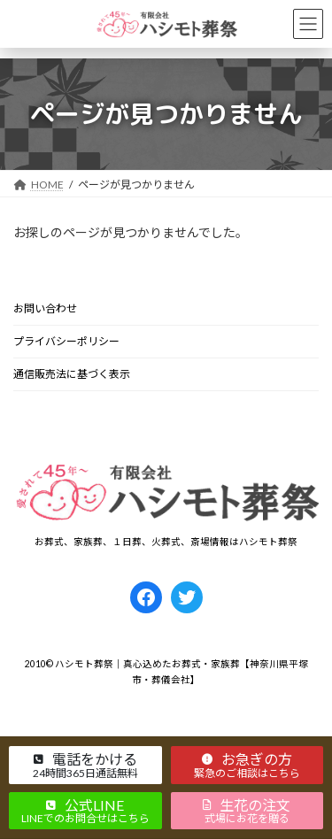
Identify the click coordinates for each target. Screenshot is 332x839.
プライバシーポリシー (66, 341)
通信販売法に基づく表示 (71, 374)
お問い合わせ (45, 308)
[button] (85, 764)
